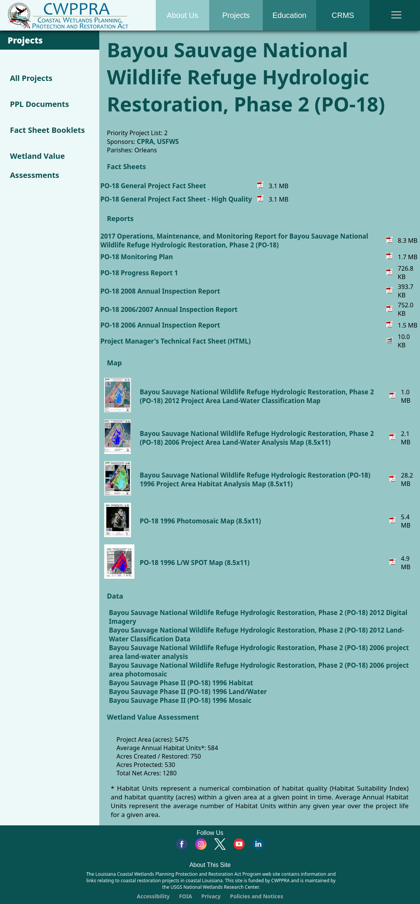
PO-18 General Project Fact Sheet (153, 185)
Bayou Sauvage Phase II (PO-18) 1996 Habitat (181, 682)
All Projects (31, 78)
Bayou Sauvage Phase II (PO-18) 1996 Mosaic (180, 700)
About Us (182, 15)
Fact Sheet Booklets (47, 130)
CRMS (343, 15)
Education (290, 15)
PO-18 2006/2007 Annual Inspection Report (168, 309)
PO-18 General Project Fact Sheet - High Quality (176, 199)
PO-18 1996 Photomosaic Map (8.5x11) (200, 521)
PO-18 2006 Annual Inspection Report (160, 325)
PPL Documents (39, 104)
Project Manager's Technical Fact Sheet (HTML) (175, 341)
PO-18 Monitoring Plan (136, 256)
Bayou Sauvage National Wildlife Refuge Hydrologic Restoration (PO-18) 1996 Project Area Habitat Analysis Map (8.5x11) (255, 479)
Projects (236, 15)
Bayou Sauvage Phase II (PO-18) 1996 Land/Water (188, 691)
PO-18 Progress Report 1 (139, 272)
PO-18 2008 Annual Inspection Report (160, 291)
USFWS (168, 141)
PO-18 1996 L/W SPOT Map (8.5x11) (195, 562)
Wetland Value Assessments (37, 165)
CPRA (145, 141)
